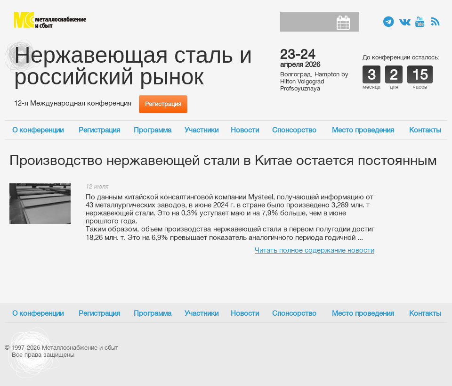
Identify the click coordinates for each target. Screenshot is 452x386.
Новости (245, 130)
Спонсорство (294, 130)
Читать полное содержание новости (314, 250)
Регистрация (163, 103)
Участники (201, 130)
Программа (152, 130)
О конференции (38, 130)
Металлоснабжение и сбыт (50, 20)
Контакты (425, 130)
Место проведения (363, 130)
